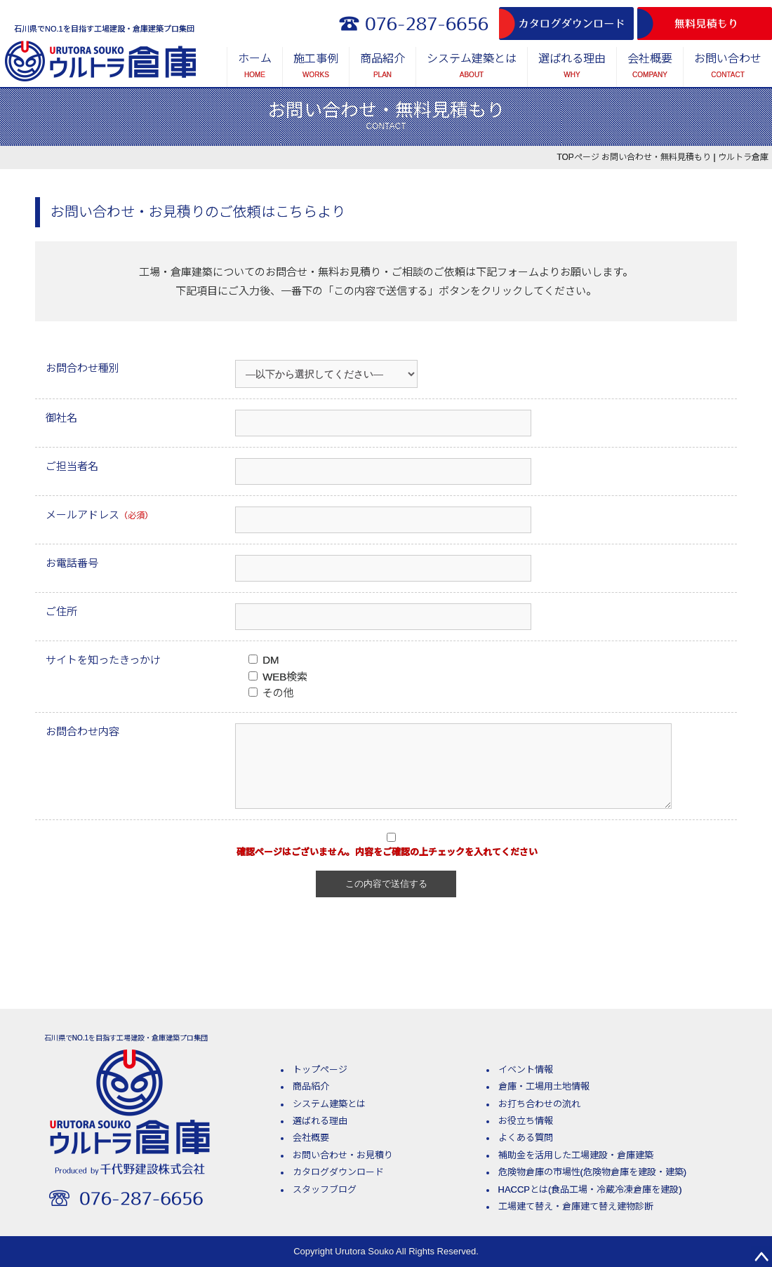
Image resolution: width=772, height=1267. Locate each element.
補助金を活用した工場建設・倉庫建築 (575, 1155)
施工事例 (315, 68)
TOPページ (578, 157)
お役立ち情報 (525, 1120)
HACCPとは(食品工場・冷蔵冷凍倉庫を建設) (590, 1189)
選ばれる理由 (572, 68)
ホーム (255, 68)
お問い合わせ (727, 68)
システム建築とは (472, 68)
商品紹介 (382, 68)
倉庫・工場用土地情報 (544, 1086)
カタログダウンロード (338, 1172)
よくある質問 (525, 1137)
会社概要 (649, 68)
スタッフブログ (325, 1189)
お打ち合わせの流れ (539, 1104)
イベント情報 (525, 1069)
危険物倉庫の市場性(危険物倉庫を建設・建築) (592, 1172)
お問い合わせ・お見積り (343, 1155)
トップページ (320, 1069)
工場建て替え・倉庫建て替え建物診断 (575, 1206)
